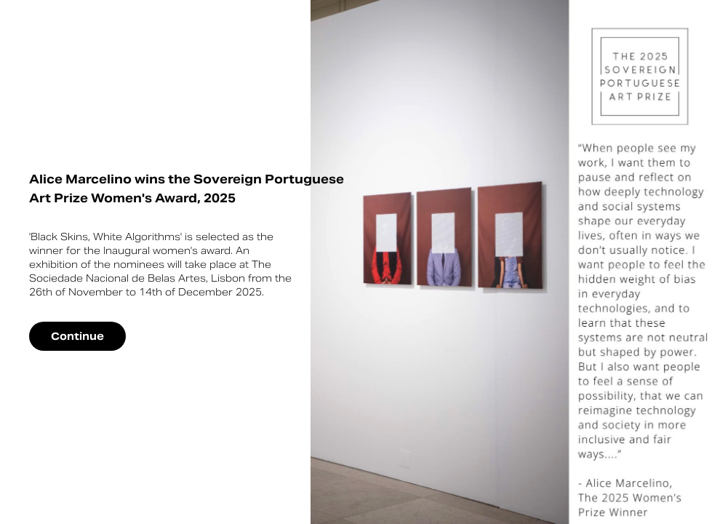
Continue (77, 336)
